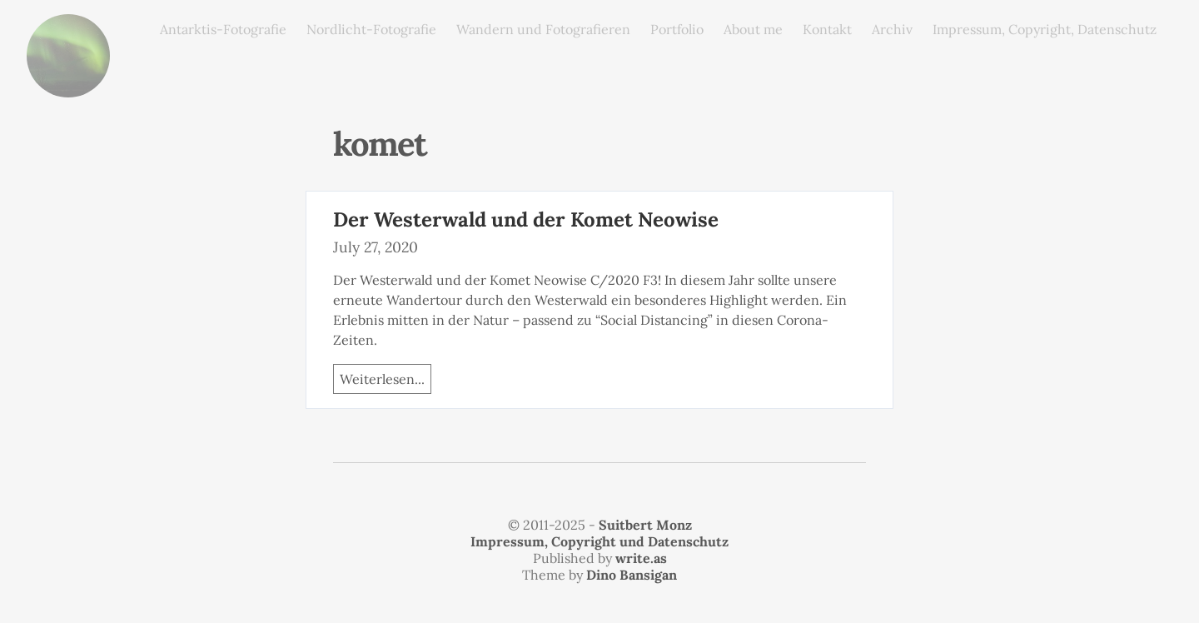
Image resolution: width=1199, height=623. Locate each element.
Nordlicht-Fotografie (371, 29)
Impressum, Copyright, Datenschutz (1045, 29)
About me (753, 29)
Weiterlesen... (382, 379)
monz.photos (68, 27)
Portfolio (677, 29)
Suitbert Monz (645, 524)
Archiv (892, 29)
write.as (641, 558)
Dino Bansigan (631, 574)
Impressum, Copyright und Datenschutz (599, 541)
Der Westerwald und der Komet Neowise (526, 219)
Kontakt (827, 29)
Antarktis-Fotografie (223, 29)
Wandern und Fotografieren (543, 29)
